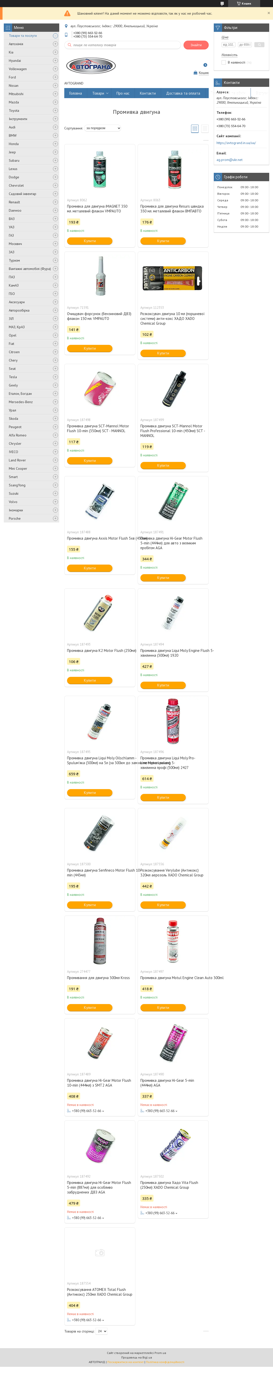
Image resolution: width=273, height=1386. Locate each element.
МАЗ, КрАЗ (17, 327)
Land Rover (17, 460)
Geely (13, 385)
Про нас (123, 93)
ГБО (12, 293)
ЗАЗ (11, 252)
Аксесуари (17, 302)
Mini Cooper (18, 468)
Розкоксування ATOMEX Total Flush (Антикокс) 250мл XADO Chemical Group (99, 1292)
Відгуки (262, 93)
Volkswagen (18, 69)
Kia (11, 52)
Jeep (12, 152)
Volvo (13, 502)
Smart (13, 477)
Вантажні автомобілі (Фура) (30, 268)
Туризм (14, 260)
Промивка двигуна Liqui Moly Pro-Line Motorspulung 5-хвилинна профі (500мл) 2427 (167, 763)
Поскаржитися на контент (125, 1362)
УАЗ (11, 227)
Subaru (14, 160)
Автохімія (16, 44)
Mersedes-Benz (21, 402)
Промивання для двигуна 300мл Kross (98, 977)
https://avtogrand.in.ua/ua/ (236, 143)
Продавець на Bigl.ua (136, 1357)
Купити (90, 240)
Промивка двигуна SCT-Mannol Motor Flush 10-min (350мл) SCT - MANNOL (98, 428)
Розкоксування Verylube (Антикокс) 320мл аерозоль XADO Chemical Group (171, 872)
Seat (12, 368)
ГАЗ (11, 235)
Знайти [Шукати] (196, 45)
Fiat (11, 343)
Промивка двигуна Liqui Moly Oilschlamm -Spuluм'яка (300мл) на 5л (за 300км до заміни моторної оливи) (100, 760)
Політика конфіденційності (165, 1362)
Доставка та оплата (183, 93)
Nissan (13, 85)
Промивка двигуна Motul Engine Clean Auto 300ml (173, 977)
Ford (12, 77)
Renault (14, 202)
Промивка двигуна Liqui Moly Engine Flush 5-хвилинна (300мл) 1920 (173, 653)
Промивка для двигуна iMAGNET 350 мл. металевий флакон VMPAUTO (97, 208)
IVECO (13, 452)
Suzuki (13, 493)
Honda (14, 144)
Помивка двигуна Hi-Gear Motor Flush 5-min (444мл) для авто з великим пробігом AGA (171, 543)
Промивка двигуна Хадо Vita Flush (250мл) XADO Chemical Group (169, 1185)
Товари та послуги (23, 35)
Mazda (14, 102)
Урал (12, 410)
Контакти (148, 93)
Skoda (13, 418)
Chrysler (15, 443)
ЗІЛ (11, 318)
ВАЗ (12, 218)
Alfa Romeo (17, 435)
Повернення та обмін (228, 93)
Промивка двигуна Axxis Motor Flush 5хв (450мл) (100, 538)
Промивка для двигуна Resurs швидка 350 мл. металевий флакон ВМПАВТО (172, 208)
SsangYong (17, 485)
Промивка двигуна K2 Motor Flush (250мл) (100, 650)
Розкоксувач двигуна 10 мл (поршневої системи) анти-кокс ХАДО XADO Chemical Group (172, 318)
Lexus (13, 169)
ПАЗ (12, 277)
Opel (12, 335)
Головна (75, 93)
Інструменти (18, 119)
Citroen (14, 352)
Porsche (15, 518)
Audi (12, 127)
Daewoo (15, 210)
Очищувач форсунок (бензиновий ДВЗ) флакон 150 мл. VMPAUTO (99, 316)
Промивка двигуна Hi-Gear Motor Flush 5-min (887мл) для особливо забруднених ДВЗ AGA (99, 1187)
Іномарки (16, 510)
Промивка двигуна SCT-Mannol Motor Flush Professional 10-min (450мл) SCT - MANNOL (172, 431)
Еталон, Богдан (20, 393)
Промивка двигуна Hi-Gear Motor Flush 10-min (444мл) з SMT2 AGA (99, 1083)
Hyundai (15, 60)
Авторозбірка (19, 310)
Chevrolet (16, 185)
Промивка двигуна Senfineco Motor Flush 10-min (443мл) (100, 872)
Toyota (14, 110)
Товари (98, 93)
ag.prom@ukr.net (229, 159)
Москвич (15, 243)
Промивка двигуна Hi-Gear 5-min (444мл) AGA (167, 1083)
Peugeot (15, 427)
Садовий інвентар (22, 193)
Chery (13, 360)
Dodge (14, 177)
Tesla (13, 377)
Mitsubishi (16, 94)
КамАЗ (14, 285)
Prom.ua (160, 1353)
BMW (13, 135)
